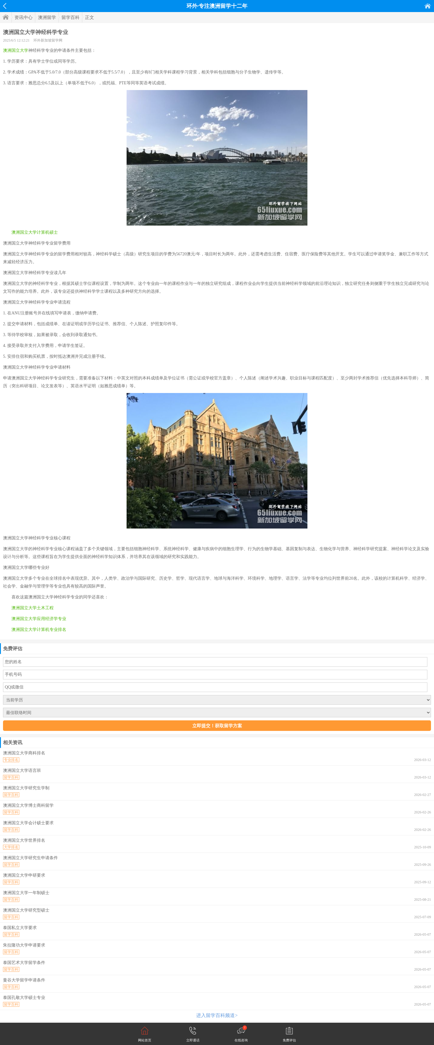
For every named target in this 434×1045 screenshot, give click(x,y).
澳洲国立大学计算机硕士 (34, 232)
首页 (427, 5)
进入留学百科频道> (216, 1015)
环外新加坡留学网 (47, 40)
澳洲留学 (47, 17)
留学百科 (70, 17)
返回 (4, 6)
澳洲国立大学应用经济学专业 (38, 618)
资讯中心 (23, 17)
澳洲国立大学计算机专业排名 (38, 629)
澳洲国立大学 (15, 50)
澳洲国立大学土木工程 (32, 608)
